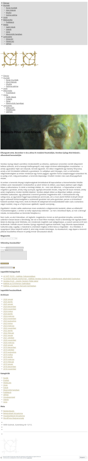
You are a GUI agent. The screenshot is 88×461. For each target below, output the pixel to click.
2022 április (8, 332)
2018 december (9, 368)
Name (3, 247)
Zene (5, 403)
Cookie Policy (29, 457)
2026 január (8, 301)
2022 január (8, 337)
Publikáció (7, 394)
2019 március (8, 361)
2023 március (8, 327)
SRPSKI (6, 396)
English (6, 382)
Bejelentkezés (8, 412)
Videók (6, 401)
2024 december (9, 308)
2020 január (8, 346)
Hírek (5, 387)
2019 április (8, 358)
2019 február (8, 363)
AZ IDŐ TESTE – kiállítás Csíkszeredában (19, 278)
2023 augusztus (9, 322)
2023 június (8, 325)
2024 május (8, 313)
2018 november (9, 370)
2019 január (8, 366)
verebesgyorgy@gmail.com (14, 431)
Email (3, 250)
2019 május (8, 356)
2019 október (8, 351)
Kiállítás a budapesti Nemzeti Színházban (19, 287)
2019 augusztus (9, 354)
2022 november (9, 330)
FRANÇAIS (7, 384)
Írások (5, 389)
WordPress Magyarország (13, 420)
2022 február (8, 334)
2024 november (9, 310)
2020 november (9, 342)
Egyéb (5, 379)
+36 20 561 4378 (10, 429)
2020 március (8, 344)
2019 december (9, 349)
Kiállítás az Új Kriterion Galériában (16, 285)
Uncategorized (9, 399)
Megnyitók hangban (11, 391)
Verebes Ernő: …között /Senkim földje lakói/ (20, 283)
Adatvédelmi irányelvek (12, 435)
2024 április (8, 315)
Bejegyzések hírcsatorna (13, 415)
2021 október (8, 339)
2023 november (9, 320)
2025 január (8, 306)
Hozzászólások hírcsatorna (14, 417)
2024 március (8, 318)
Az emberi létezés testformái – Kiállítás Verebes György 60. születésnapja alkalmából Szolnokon (41, 280)
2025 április (8, 303)
